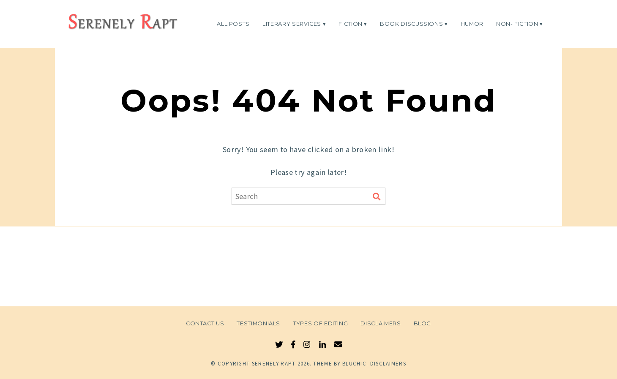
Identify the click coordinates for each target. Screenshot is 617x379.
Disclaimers (380, 323)
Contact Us (205, 323)
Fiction (351, 23)
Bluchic (354, 363)
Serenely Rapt (274, 363)
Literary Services (291, 23)
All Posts (233, 23)
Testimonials (258, 323)
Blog (422, 323)
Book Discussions (411, 23)
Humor (472, 23)
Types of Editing (320, 323)
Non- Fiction (517, 23)
